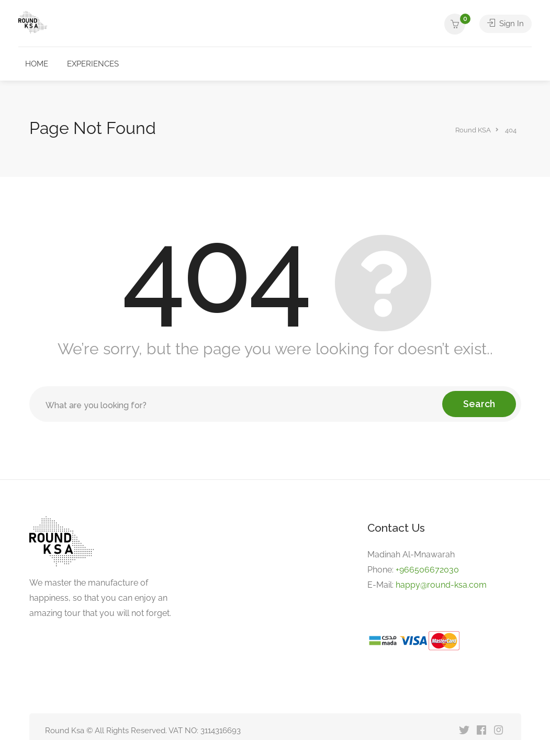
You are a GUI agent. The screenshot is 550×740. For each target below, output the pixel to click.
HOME (36, 64)
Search (479, 403)
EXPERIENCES (93, 64)
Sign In (505, 24)
